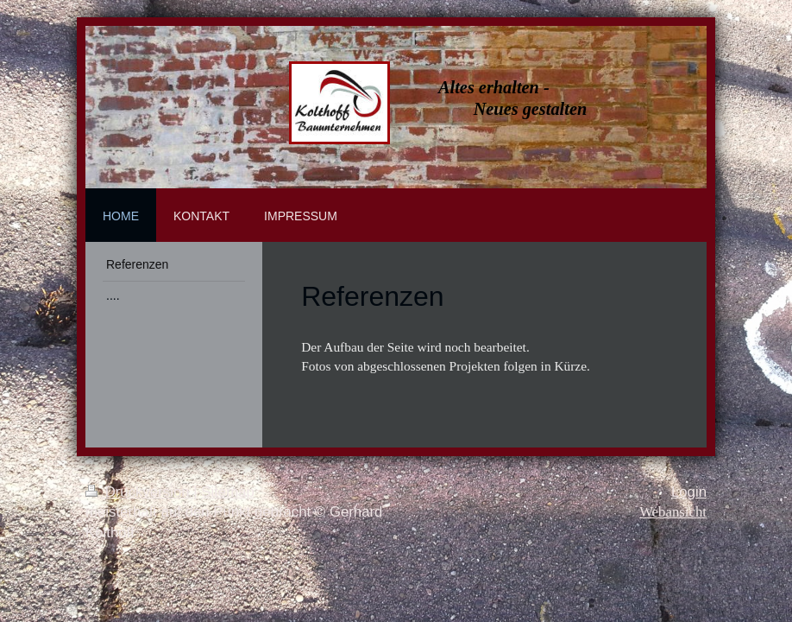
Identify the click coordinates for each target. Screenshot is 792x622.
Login (689, 492)
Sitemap (228, 492)
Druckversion (139, 492)
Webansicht (673, 512)
